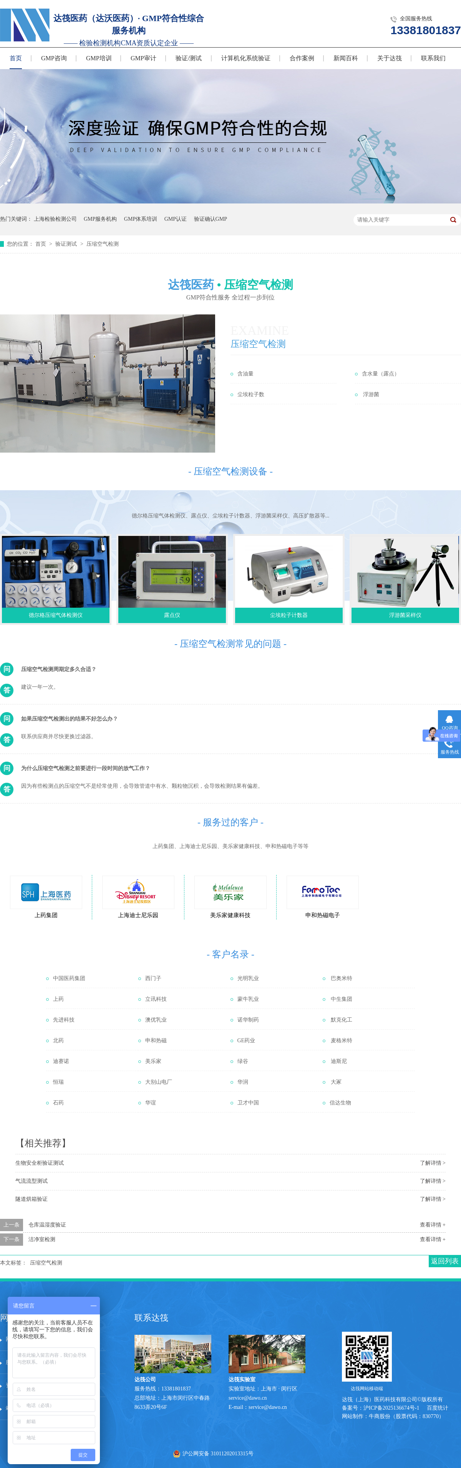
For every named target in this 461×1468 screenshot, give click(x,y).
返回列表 (445, 1261)
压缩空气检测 (102, 244)
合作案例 (302, 58)
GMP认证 (175, 219)
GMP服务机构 (100, 219)
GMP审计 (143, 58)
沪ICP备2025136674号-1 (391, 1408)
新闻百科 (345, 58)
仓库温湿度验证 (47, 1225)
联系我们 (433, 58)
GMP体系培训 (140, 219)
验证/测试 (189, 58)
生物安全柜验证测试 (39, 1163)
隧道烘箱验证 (31, 1199)
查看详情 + (433, 1225)
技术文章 (84, 1362)
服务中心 (84, 1339)
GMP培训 (99, 58)
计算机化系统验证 (245, 58)
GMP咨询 (54, 58)
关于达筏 (389, 58)
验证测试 (66, 244)
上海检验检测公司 (55, 219)
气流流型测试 (31, 1181)
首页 (16, 58)
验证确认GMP (210, 219)
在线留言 (84, 1385)
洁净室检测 (41, 1239)
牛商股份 (379, 1416)
